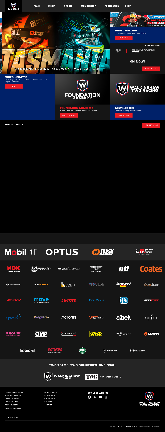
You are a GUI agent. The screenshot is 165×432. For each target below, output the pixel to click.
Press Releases (12, 399)
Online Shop (49, 399)
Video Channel (11, 402)
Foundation (112, 6)
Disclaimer (130, 426)
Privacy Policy (116, 426)
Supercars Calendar (14, 392)
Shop (128, 6)
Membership (88, 6)
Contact (48, 405)
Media (52, 6)
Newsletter (49, 395)
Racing (68, 6)
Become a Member (13, 408)
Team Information (13, 395)
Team (37, 6)
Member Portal (51, 392)
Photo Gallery (11, 405)
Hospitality (49, 402)
